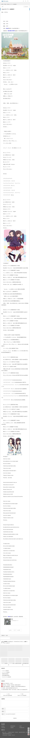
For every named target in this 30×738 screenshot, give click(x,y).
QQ (2, 708)
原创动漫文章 (12, 720)
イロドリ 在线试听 (4, 657)
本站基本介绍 (21, 721)
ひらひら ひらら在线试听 (6, 671)
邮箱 (3, 705)
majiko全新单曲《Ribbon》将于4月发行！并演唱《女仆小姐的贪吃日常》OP (16, 683)
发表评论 (26, 6)
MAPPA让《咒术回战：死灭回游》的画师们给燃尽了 (12, 679)
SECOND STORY (11, 30)
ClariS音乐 (3, 721)
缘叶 (25, 641)
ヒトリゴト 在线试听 (5, 666)
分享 (18, 630)
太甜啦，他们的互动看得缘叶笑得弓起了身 (10, 682)
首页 (2, 4)
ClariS (5, 4)
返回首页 (2, 720)
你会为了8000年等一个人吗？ (8, 677)
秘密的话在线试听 (18, 657)
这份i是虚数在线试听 (5, 669)
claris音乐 (5, 638)
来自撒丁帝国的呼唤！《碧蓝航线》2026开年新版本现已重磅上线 (14, 680)
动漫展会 (12, 721)
